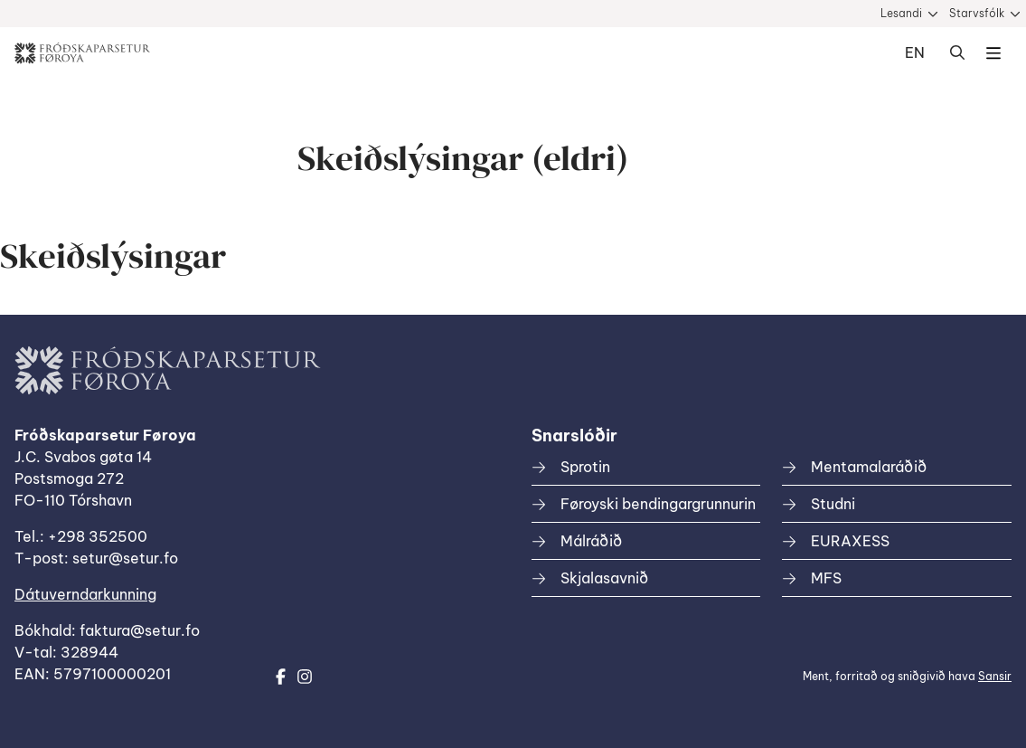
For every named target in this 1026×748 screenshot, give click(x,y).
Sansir (995, 676)
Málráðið (591, 541)
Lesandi (901, 13)
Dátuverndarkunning (85, 594)
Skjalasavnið (604, 578)
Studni (833, 504)
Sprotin (585, 467)
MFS (826, 578)
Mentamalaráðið (869, 467)
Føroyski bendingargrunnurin (658, 504)
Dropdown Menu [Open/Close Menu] (993, 53)
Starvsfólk (976, 13)
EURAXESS (850, 541)
